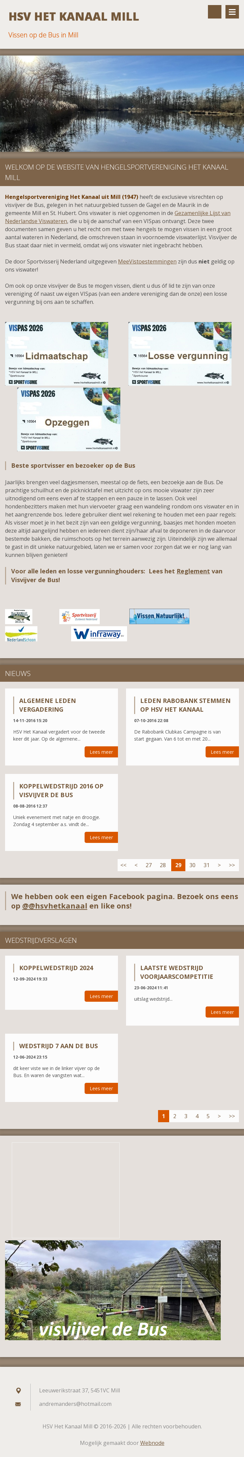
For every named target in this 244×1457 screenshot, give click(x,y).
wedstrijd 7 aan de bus (58, 1046)
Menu (232, 12)
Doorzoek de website (214, 12)
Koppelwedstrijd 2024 (56, 968)
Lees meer (101, 752)
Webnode (152, 1443)
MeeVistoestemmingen (147, 261)
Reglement (193, 571)
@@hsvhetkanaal (54, 905)
